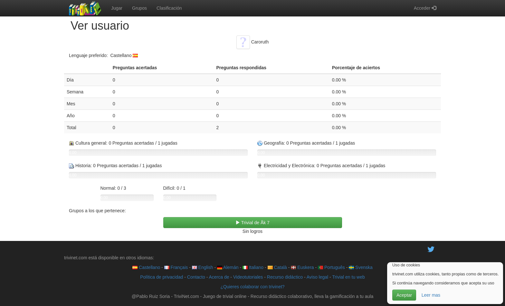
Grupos (139, 8)
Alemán (228, 267)
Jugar (116, 8)
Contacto (196, 277)
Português (331, 267)
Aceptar (404, 295)
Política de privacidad (161, 277)
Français (176, 267)
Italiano (253, 267)
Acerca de (219, 277)
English (202, 267)
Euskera (302, 267)
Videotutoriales (248, 277)
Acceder (425, 8)
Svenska (361, 267)
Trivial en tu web (348, 277)
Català (277, 267)
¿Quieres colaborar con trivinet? (252, 286)
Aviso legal (317, 277)
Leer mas (431, 295)
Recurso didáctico (285, 277)
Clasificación (169, 8)
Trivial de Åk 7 (252, 222)
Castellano (146, 267)
